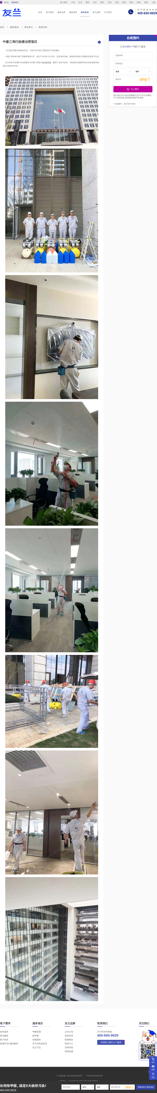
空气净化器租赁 (39, 1043)
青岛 (131, 2)
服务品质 (61, 12)
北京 (80, 2)
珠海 (146, 2)
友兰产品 (36, 1047)
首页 (40, 12)
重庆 (87, 2)
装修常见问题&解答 (9, 1043)
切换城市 (15, 2)
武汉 (95, 2)
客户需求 (50, 12)
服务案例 (85, 12)
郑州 (124, 2)
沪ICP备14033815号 (94, 1076)
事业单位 (28, 27)
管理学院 (69, 1047)
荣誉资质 (69, 1036)
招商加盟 (69, 1051)
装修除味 (36, 1040)
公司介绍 (69, 1032)
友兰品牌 (96, 12)
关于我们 (108, 12)
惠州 (139, 2)
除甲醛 (35, 1036)
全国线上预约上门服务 (110, 1042)
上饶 (153, 2)
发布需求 (4, 1032)
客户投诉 (4, 1040)
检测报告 (69, 1040)
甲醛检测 (36, 1032)
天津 (109, 2)
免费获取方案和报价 (146, 1087)
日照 (117, 2)
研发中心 (69, 1043)
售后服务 (4, 1036)
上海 (73, 2)
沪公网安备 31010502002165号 (69, 1076)
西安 (102, 2)
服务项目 (73, 12)
